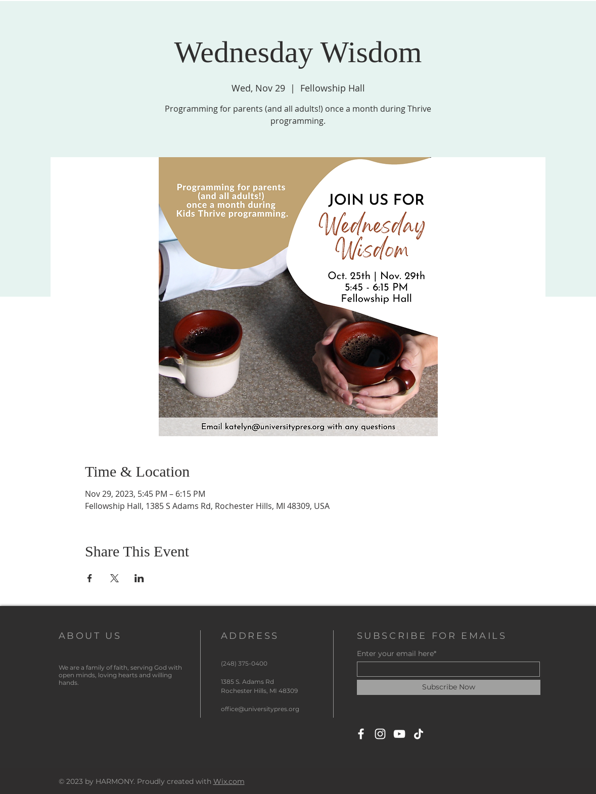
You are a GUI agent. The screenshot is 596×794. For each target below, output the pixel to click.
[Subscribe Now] (448, 687)
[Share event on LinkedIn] (139, 578)
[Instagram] (380, 734)
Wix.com (229, 781)
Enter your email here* (396, 653)
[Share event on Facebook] (90, 578)
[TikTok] (418, 734)
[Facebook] (361, 734)
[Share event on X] (114, 578)
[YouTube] (399, 734)
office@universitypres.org (260, 709)
